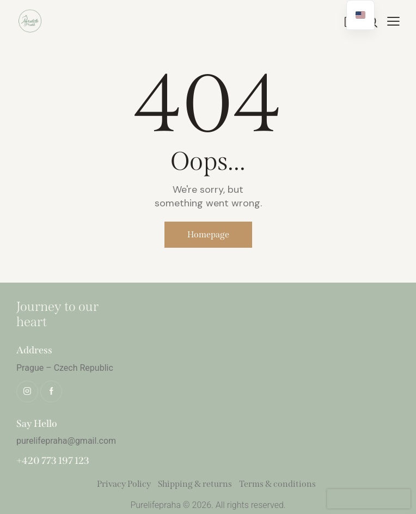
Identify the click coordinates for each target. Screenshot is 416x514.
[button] (393, 20)
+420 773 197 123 (52, 461)
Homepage (208, 234)
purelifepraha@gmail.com (66, 441)
